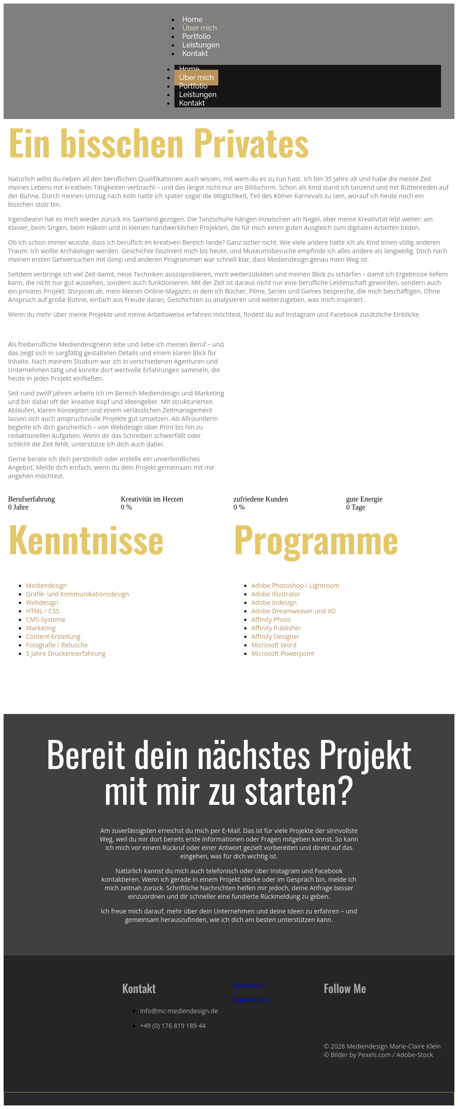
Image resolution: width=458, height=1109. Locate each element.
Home (189, 69)
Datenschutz (251, 999)
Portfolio (193, 86)
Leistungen (197, 94)
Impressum (250, 985)
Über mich (196, 77)
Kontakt (195, 53)
